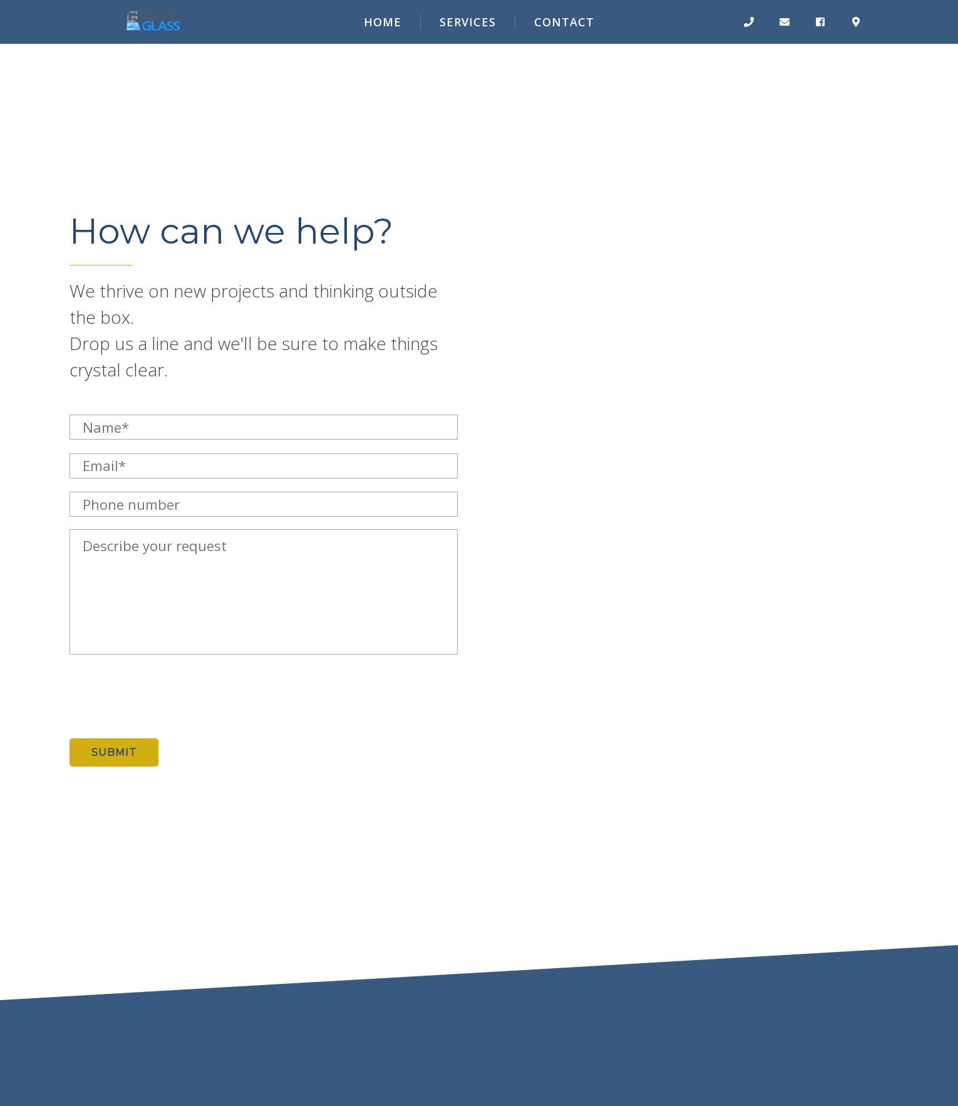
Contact (564, 21)
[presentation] (165, 696)
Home (382, 21)
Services (468, 21)
